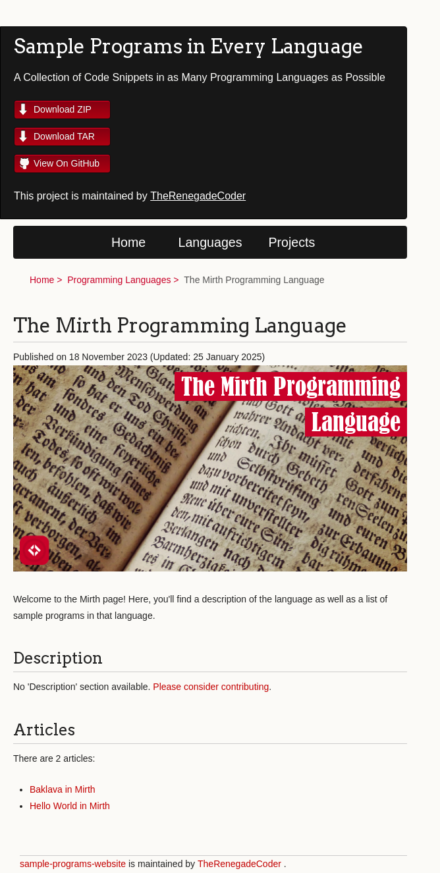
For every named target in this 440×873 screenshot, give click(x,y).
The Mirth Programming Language (254, 280)
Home (128, 242)
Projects (292, 242)
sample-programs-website (73, 864)
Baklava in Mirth (63, 789)
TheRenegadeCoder (198, 195)
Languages (210, 242)
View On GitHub (66, 163)
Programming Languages (119, 280)
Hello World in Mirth (70, 806)
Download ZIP (63, 109)
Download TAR (64, 136)
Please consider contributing (211, 686)
